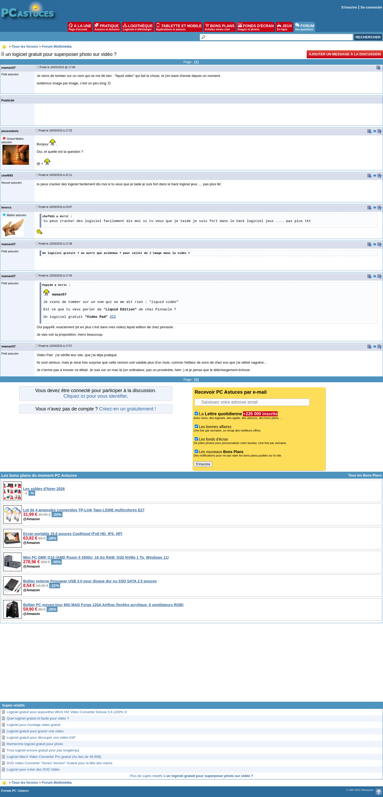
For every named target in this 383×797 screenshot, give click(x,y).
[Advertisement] (191, 664)
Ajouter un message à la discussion (345, 54)
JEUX (284, 27)
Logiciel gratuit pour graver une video (35, 731)
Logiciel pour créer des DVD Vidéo (33, 769)
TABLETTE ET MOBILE (179, 27)
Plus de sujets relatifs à (191, 776)
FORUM (304, 27)
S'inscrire (349, 7)
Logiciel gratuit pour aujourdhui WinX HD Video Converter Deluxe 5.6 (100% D (67, 712)
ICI (113, 317)
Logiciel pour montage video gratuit (33, 725)
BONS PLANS (220, 27)
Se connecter (371, 7)
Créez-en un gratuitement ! (127, 409)
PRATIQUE (107, 27)
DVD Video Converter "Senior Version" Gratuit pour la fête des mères (60, 763)
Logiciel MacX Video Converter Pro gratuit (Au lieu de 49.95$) (54, 757)
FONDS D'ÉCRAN (256, 27)
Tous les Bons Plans (365, 475)
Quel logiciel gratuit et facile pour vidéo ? (38, 718)
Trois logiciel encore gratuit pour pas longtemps (43, 750)
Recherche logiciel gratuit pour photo (35, 744)
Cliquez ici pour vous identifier (95, 396)
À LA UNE (80, 27)
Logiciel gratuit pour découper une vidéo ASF (41, 738)
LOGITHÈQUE (138, 27)
